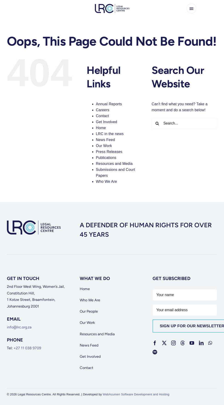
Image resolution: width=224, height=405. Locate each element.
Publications (106, 158)
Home (101, 128)
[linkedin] (201, 343)
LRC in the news (110, 134)
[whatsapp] (210, 343)
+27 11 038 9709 (27, 348)
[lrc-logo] (112, 6)
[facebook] (155, 343)
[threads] (182, 343)
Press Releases (109, 152)
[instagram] (173, 343)
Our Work (104, 146)
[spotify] (155, 352)
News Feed (105, 140)
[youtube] (192, 343)
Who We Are (106, 181)
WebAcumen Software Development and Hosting (136, 394)
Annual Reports (109, 104)
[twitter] (164, 343)
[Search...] (184, 123)
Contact (102, 116)
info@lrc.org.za (19, 327)
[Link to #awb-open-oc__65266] (191, 8)
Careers (102, 110)
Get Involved (106, 122)
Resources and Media (114, 164)
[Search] (157, 123)
